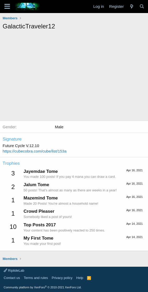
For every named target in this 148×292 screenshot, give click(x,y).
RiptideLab (14, 270)
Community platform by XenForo (43, 287)
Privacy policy (62, 278)
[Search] (142, 6)
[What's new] (131, 6)
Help (79, 278)
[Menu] (7, 6)
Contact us (12, 278)
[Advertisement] (75, 69)
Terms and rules (36, 278)
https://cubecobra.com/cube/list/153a (34, 151)
